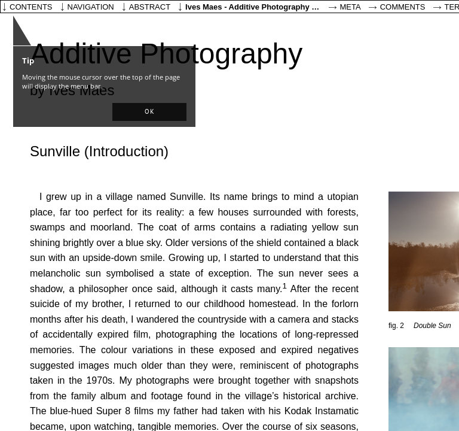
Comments (403, 6)
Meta (350, 6)
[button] (149, 112)
